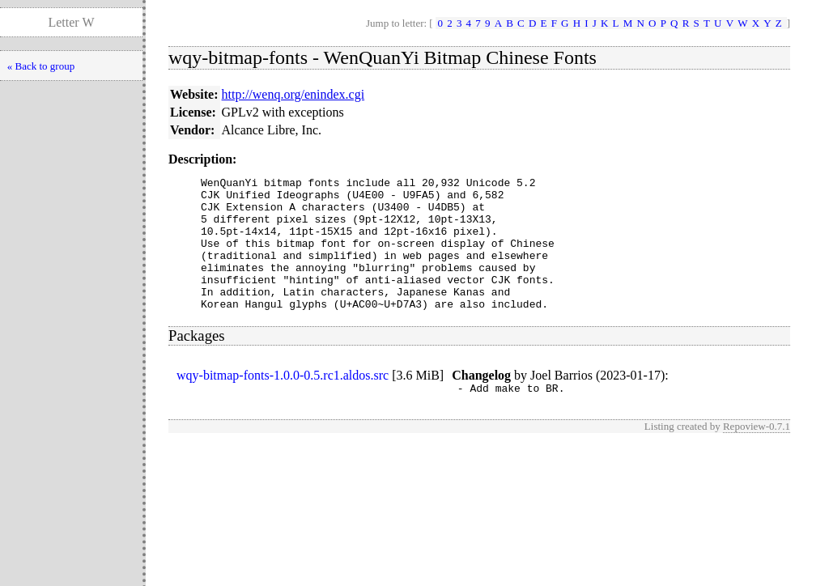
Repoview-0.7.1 (756, 455)
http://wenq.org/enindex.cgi (293, 94)
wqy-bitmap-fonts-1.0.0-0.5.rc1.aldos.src (282, 402)
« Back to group (40, 66)
